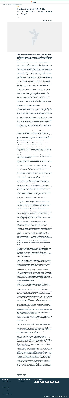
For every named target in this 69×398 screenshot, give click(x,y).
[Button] (44, 20)
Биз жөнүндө (4, 383)
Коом (18, 6)
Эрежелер (4, 385)
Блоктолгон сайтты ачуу (6, 381)
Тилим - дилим (21, 381)
